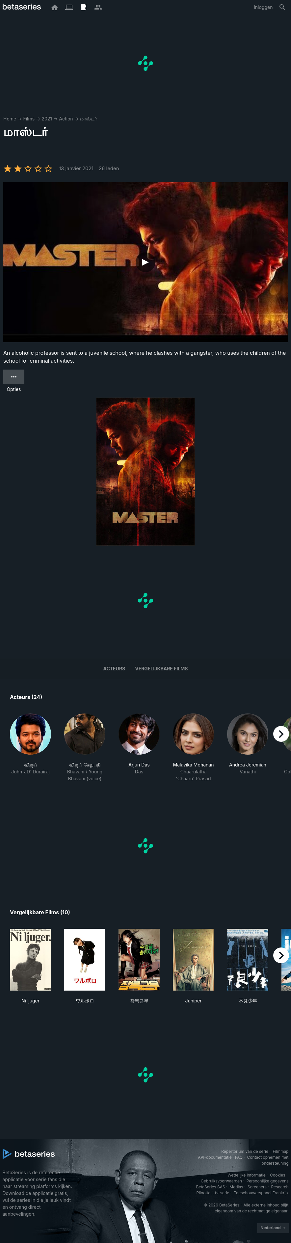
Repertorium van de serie (244, 1151)
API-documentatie (214, 1157)
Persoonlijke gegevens (268, 1180)
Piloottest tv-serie (213, 1192)
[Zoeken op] (282, 7)
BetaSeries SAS (210, 1186)
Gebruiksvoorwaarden (221, 1180)
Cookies (277, 1175)
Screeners (257, 1186)
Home (9, 118)
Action (66, 118)
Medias (236, 1186)
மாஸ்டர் (88, 118)
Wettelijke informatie (246, 1175)
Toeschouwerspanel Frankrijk (261, 1192)
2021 (46, 118)
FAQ (239, 1157)
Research (280, 1186)
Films (29, 118)
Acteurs (114, 668)
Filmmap (280, 1151)
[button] (30, 747)
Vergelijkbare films (161, 668)
